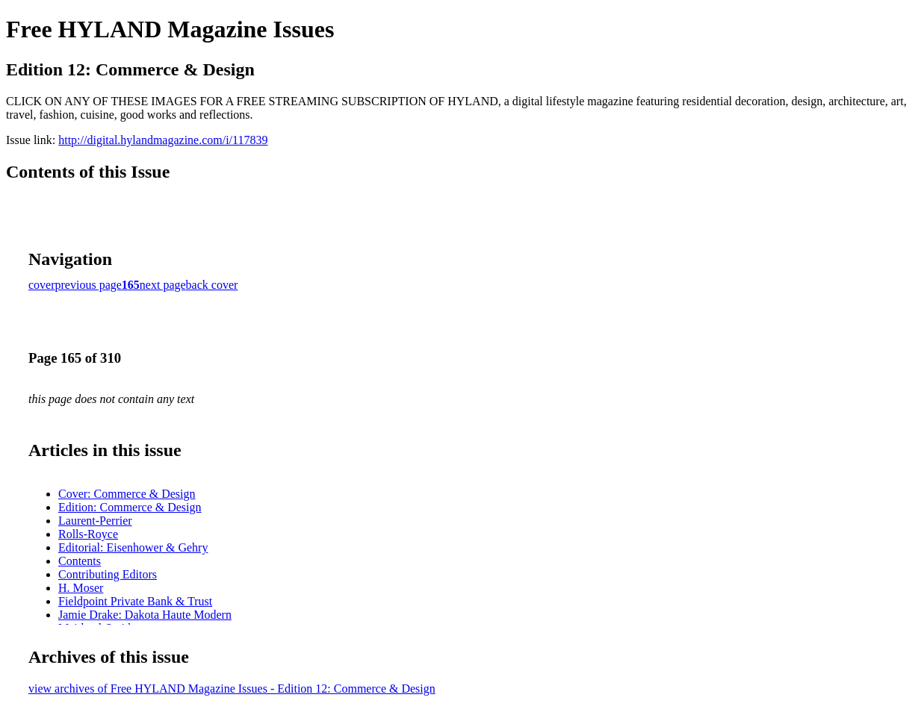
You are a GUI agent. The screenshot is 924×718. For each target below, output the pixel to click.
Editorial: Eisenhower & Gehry (133, 547)
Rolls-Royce (88, 534)
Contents (79, 561)
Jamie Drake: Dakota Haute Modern (145, 614)
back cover (212, 284)
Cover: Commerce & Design (127, 493)
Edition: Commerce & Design (130, 507)
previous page (88, 284)
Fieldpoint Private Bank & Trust (135, 601)
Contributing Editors (107, 574)
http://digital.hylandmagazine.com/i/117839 (162, 140)
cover (41, 284)
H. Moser (80, 587)
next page (163, 284)
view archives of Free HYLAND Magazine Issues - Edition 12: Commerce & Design (231, 688)
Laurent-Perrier (95, 520)
